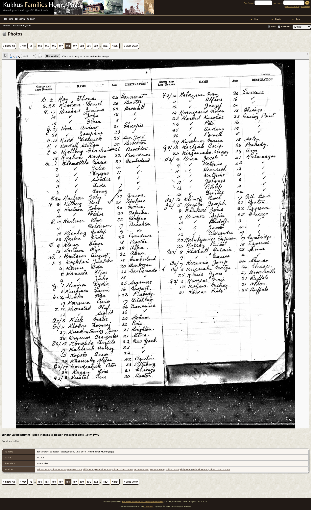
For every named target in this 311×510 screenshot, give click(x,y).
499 (75, 46)
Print (273, 26)
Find (256, 19)
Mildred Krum (43, 469)
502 (96, 46)
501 (89, 46)
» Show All (9, 46)
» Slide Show (131, 46)
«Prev (23, 46)
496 (54, 46)
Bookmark (286, 26)
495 (47, 46)
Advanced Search (292, 6)
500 (82, 46)
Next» (115, 46)
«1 (30, 46)
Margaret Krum (74, 469)
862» (106, 46)
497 (61, 46)
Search (22, 19)
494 (40, 46)
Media (278, 19)
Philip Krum (88, 469)
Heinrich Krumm (103, 469)
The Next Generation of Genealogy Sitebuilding (142, 501)
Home (10, 19)
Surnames (305, 6)
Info (298, 19)
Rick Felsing (148, 506)
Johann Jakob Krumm (122, 469)
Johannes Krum (58, 469)
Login (32, 19)
